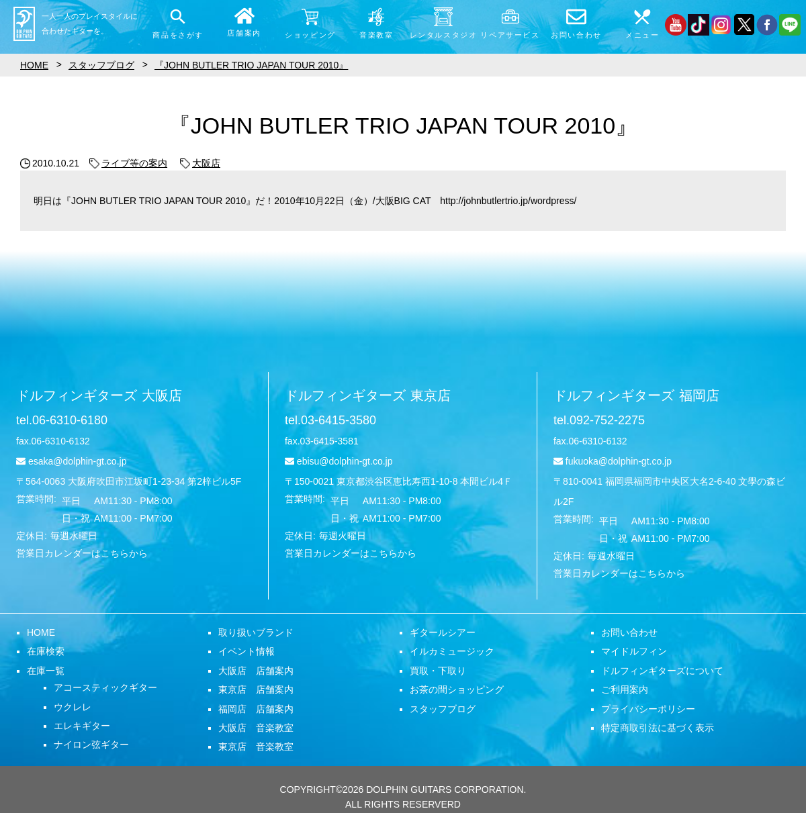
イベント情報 (246, 651)
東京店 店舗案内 (256, 689)
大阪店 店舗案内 (256, 670)
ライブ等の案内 (128, 163)
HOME (41, 632)
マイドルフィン (634, 651)
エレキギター (82, 725)
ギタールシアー (443, 632)
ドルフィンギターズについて (662, 670)
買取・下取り (438, 670)
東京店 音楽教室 (256, 746)
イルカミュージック (452, 651)
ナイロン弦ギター (91, 744)
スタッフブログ (443, 709)
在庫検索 (45, 651)
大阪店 (200, 163)
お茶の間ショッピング (457, 689)
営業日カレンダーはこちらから (82, 553)
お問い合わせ (629, 632)
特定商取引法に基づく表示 (657, 727)
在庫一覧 (45, 670)
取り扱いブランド (256, 632)
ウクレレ (72, 707)
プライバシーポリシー (648, 709)
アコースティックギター (105, 687)
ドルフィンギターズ (99, 395)
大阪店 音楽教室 (256, 727)
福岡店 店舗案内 (256, 709)
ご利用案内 (624, 689)
